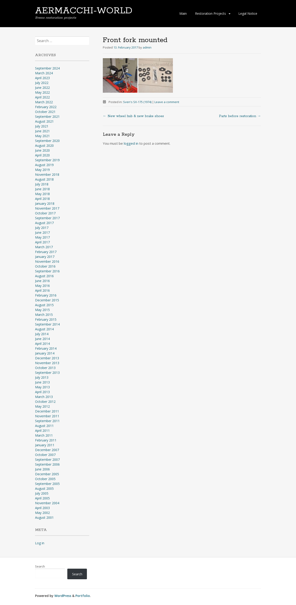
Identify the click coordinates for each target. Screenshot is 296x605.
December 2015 (47, 300)
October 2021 (45, 111)
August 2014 (44, 329)
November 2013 (47, 363)
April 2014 (42, 343)
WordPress (62, 595)
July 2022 (41, 83)
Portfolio (82, 595)
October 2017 (45, 213)
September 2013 (47, 372)
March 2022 (44, 102)
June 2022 (42, 87)
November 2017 (47, 208)
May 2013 (42, 387)
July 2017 (41, 227)
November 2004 (47, 503)
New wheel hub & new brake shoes (133, 116)
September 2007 (47, 459)
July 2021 (41, 126)
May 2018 (42, 194)
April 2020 (42, 155)
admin (147, 47)
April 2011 (42, 430)
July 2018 (41, 184)
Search (40, 566)
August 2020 (44, 145)
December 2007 (47, 450)
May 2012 (42, 406)
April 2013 (42, 392)
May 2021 (42, 136)
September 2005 (47, 483)
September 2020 (47, 140)
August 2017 (44, 223)
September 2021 (47, 116)
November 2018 (47, 174)
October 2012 (45, 401)
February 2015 (45, 319)
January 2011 (44, 445)
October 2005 (45, 479)
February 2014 (45, 348)
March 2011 (44, 435)
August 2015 (44, 305)
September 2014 (47, 324)
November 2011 (47, 416)
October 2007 (45, 454)
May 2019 (42, 169)
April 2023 (42, 78)
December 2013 (47, 358)
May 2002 (42, 512)
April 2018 (42, 198)
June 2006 (42, 469)
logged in (131, 143)
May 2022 (42, 92)
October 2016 (45, 266)
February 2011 (45, 440)
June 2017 (42, 232)
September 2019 (47, 160)
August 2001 (44, 517)
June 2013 (42, 382)
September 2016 (47, 271)
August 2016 (44, 276)
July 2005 (41, 493)
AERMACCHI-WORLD (83, 11)
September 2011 (47, 421)
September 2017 (47, 218)
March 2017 (44, 247)
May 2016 (42, 285)
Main (183, 13)
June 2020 (42, 150)
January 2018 (44, 203)
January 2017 (44, 256)
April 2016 (42, 290)
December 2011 (47, 411)
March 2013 (44, 397)
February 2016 (45, 295)
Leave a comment (166, 102)
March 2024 (44, 73)
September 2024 (47, 68)
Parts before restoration (240, 116)
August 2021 (44, 121)
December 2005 (47, 474)
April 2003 (42, 508)
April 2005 (42, 498)
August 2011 (44, 426)
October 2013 (45, 368)
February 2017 (45, 252)
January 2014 (44, 353)
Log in (39, 543)
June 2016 (42, 281)
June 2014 (42, 339)
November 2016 (47, 261)
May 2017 (42, 237)
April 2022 (42, 97)
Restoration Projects (210, 13)
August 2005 (44, 488)
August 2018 (44, 179)
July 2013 (41, 377)
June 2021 (42, 131)
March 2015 (44, 314)
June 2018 (42, 189)
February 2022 (45, 107)
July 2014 (41, 334)
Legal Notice (247, 13)
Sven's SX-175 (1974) (137, 102)
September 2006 (47, 464)
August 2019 (44, 165)
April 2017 (42, 242)
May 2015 (42, 310)
